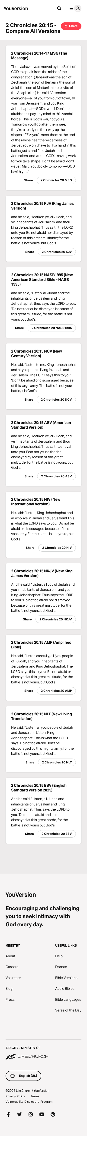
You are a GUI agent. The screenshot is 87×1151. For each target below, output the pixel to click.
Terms (35, 1096)
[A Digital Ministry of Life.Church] (43, 1050)
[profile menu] (74, 8)
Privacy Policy (15, 1096)
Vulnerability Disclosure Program (29, 1101)
